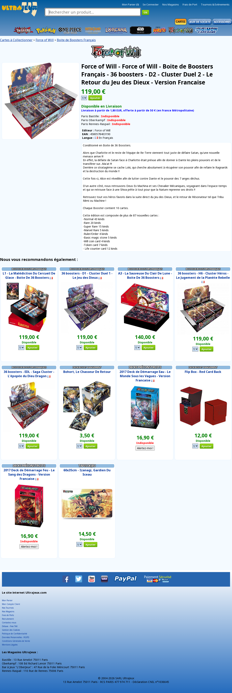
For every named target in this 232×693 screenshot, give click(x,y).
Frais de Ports (8, 615)
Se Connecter (151, 4)
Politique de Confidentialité (14, 633)
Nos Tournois (8, 607)
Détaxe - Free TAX (10, 626)
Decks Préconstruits (145, 367)
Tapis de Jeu (87, 466)
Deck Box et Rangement (87, 367)
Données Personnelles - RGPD (15, 637)
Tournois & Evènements (215, 4)
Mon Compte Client (11, 604)
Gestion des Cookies (11, 630)
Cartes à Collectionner (16, 40)
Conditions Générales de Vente (16, 641)
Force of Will (45, 40)
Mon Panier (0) (130, 4)
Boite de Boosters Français (76, 40)
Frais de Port (190, 4)
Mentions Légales (10, 644)
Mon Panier (7, 600)
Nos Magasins (170, 4)
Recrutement (8, 618)
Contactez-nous (9, 622)
